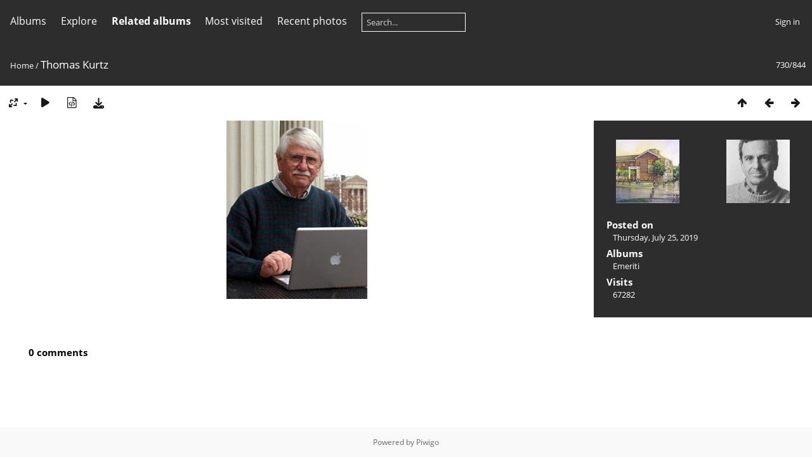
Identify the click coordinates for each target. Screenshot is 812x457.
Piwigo (427, 442)
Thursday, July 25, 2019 (655, 237)
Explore (79, 21)
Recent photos (312, 21)
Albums (28, 21)
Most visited (234, 21)
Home (22, 65)
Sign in (787, 21)
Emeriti (626, 266)
